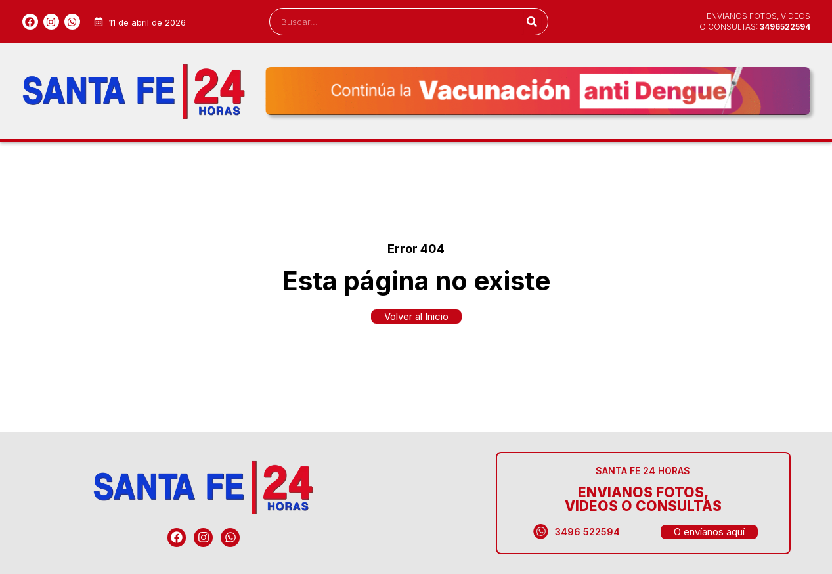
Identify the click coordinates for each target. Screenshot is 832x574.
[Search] (532, 22)
